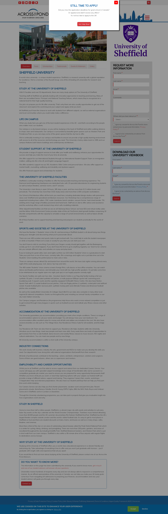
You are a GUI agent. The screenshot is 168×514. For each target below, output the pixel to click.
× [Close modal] (116, 2)
